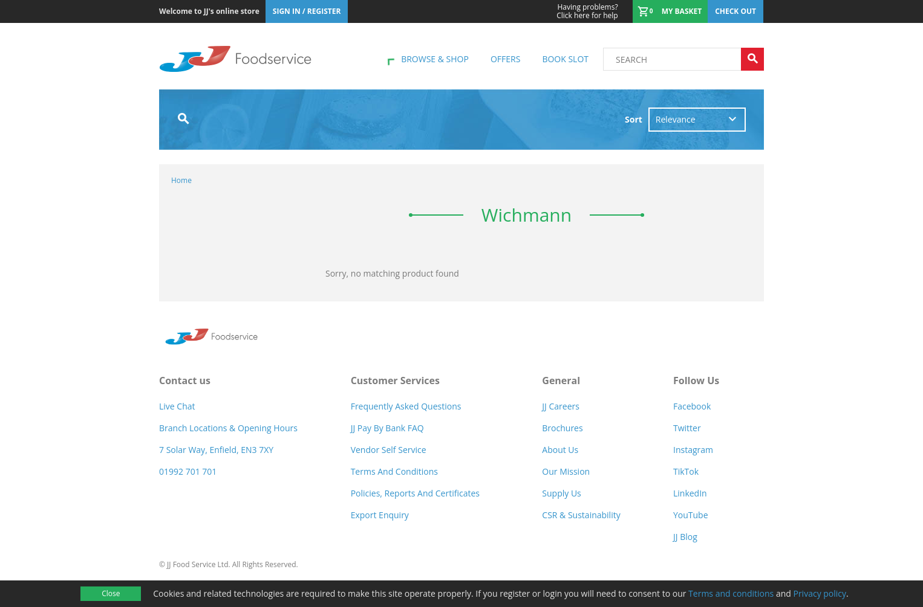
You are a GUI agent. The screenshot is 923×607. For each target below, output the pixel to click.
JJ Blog (685, 536)
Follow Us (696, 380)
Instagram (693, 449)
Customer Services (395, 380)
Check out (735, 11)
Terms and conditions (731, 593)
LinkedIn (690, 493)
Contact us (184, 380)
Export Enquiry (380, 515)
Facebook (692, 406)
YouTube (690, 515)
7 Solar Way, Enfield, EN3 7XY (216, 449)
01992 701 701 (188, 471)
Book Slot (565, 59)
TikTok (686, 471)
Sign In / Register (307, 11)
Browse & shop (435, 59)
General (561, 380)
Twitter (687, 428)
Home (181, 180)
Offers (505, 59)
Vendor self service (388, 449)
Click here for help (587, 11)
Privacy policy (819, 593)
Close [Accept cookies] (111, 593)
